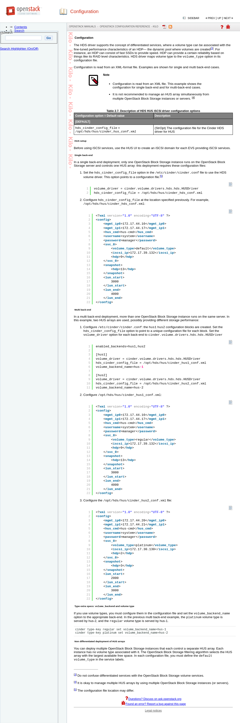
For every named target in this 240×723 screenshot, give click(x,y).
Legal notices (153, 719)
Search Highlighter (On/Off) (19, 48)
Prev (211, 18)
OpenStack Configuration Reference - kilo (129, 26)
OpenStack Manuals (82, 26)
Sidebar (193, 18)
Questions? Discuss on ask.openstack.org (153, 707)
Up (219, 18)
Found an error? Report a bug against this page (153, 712)
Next (227, 18)
